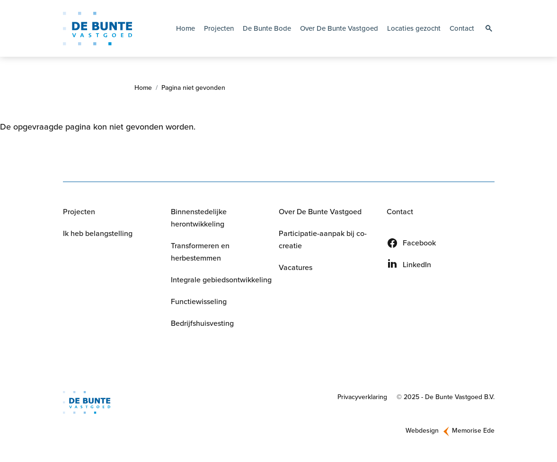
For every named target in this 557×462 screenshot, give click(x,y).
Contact (462, 28)
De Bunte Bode (267, 28)
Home (185, 28)
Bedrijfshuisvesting (202, 323)
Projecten (219, 28)
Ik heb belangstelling (98, 233)
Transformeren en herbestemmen (200, 251)
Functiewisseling (199, 301)
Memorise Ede (473, 431)
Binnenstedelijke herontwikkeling (199, 217)
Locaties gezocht (414, 28)
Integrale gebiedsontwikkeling (221, 279)
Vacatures (295, 267)
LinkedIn (417, 264)
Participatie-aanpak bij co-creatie (323, 239)
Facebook (419, 242)
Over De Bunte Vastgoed (320, 211)
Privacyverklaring (362, 397)
